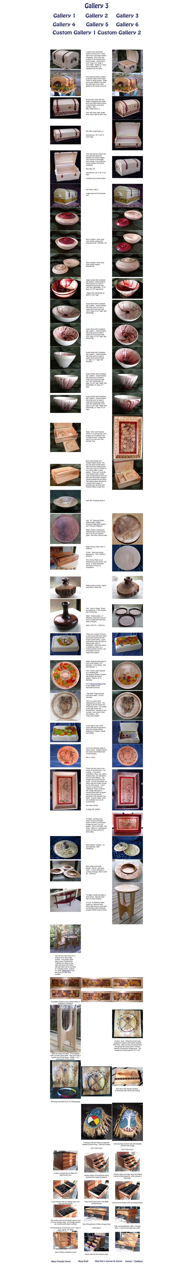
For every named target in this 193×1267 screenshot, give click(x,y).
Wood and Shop (96, 684)
